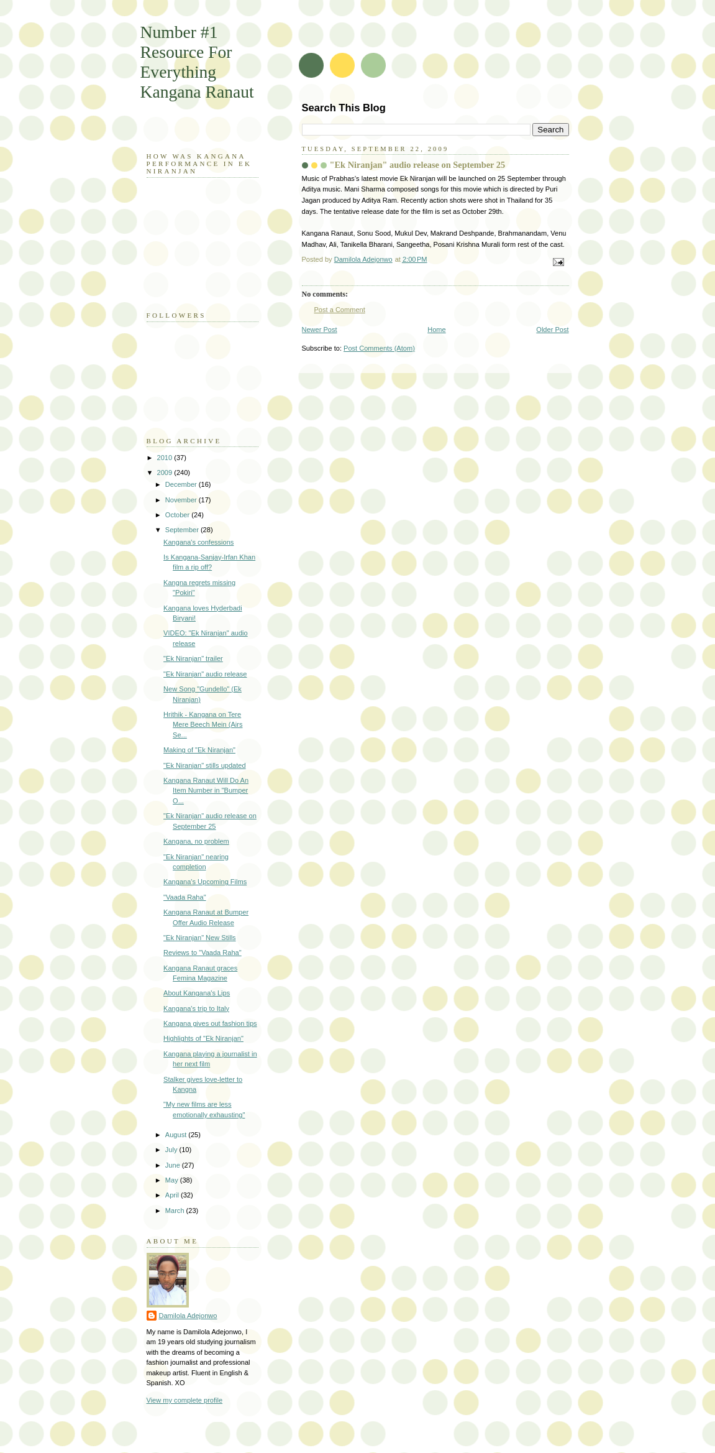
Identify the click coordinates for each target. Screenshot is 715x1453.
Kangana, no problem (196, 841)
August (176, 1134)
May (172, 1180)
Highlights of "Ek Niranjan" (203, 1038)
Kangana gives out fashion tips (210, 1023)
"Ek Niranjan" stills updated (204, 765)
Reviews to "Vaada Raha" (202, 952)
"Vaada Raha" (184, 897)
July (172, 1149)
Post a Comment (339, 309)
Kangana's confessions (198, 542)
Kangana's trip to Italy (196, 1008)
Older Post (552, 329)
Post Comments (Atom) (379, 348)
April (173, 1195)
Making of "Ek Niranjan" (199, 750)
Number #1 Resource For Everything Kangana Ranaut (197, 61)
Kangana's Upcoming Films (205, 881)
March (175, 1210)
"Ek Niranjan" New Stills (199, 937)
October (178, 515)
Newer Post (319, 329)
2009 (166, 472)
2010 (166, 457)
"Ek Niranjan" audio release (205, 674)
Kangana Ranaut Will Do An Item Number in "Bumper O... (205, 791)
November (182, 500)
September (183, 529)
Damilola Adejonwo (188, 1315)
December (182, 484)
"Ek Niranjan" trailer (193, 658)
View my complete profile (185, 1400)
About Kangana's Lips (196, 993)
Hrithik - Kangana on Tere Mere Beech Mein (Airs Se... (202, 725)
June (173, 1165)
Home (436, 329)
